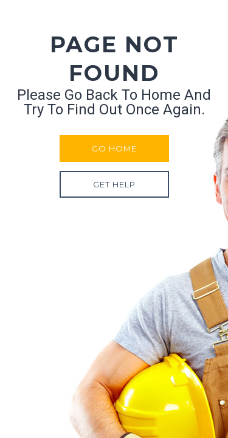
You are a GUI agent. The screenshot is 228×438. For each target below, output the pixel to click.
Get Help (114, 184)
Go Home (114, 148)
